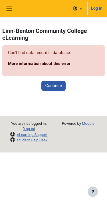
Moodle (88, 123)
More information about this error (39, 63)
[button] (77, 8)
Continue (53, 85)
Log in (96, 8)
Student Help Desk (32, 140)
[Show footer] (93, 192)
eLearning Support (32, 134)
